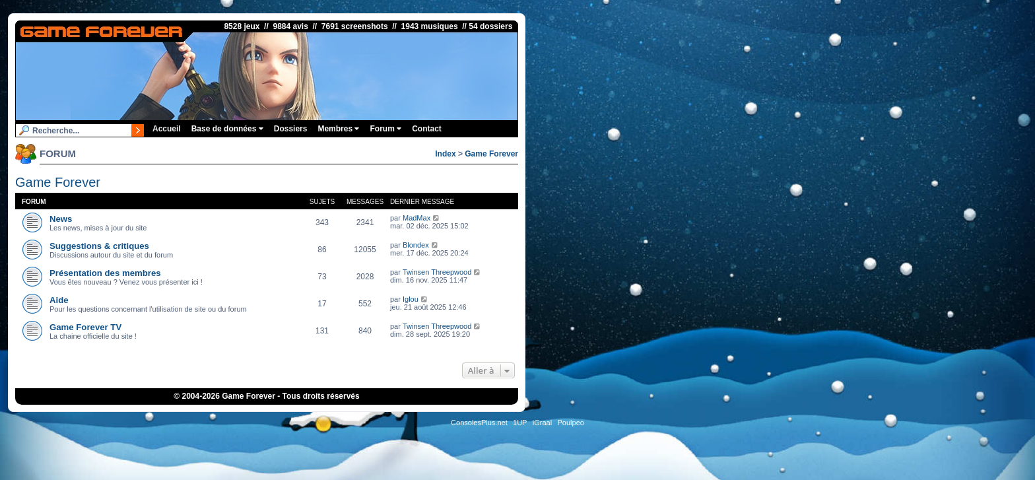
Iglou (410, 299)
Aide (59, 300)
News (61, 219)
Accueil (166, 128)
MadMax (416, 218)
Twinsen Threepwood (437, 272)
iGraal (542, 423)
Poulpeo (571, 423)
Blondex (416, 245)
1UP (520, 423)
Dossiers (291, 128)
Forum (385, 128)
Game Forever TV (85, 327)
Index (445, 153)
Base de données (227, 128)
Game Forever (491, 153)
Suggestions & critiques (99, 246)
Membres (338, 128)
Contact (427, 128)
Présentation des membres (105, 273)
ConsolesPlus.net (479, 423)
